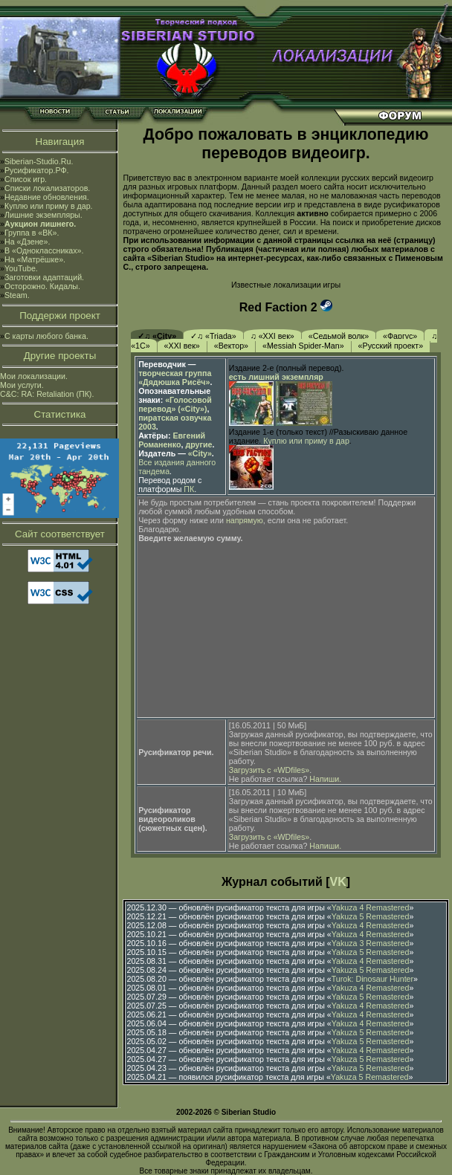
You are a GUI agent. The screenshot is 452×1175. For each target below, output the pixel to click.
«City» (200, 453)
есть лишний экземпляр (276, 376)
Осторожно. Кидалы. (42, 286)
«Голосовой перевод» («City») (175, 404)
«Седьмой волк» (339, 335)
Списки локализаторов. (47, 188)
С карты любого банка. (46, 335)
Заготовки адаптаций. (44, 277)
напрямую (244, 520)
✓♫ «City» (157, 335)
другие (198, 444)
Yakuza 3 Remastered (371, 943)
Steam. (17, 295)
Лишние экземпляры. (43, 214)
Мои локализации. (34, 376)
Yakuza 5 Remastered (371, 916)
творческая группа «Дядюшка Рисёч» (174, 377)
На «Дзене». (27, 241)
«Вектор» (231, 345)
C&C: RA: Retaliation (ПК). (47, 393)
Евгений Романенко (171, 440)
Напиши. (325, 778)
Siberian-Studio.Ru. (38, 161)
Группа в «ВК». (31, 232)
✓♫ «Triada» (213, 335)
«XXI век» (182, 345)
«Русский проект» (391, 345)
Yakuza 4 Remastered (371, 907)
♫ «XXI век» (272, 335)
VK (338, 881)
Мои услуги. (22, 385)
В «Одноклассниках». (44, 250)
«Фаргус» (400, 335)
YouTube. (21, 268)
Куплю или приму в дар (306, 440)
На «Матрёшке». (34, 259)
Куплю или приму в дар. (48, 205)
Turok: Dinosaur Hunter (372, 978)
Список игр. (25, 179)
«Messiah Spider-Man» (303, 345)
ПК (189, 489)
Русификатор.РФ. (36, 170)
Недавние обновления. (46, 196)
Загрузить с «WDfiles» (269, 769)
